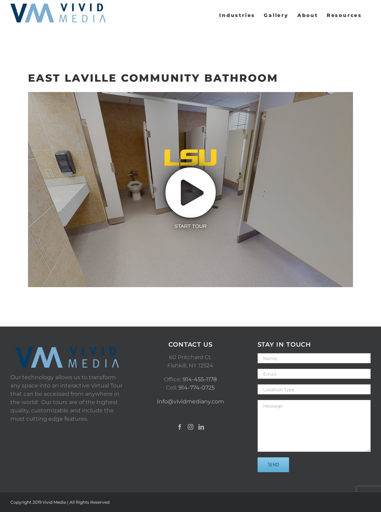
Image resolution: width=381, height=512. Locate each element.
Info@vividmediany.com (190, 401)
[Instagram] (190, 427)
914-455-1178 (200, 379)
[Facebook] (180, 427)
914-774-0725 (196, 387)
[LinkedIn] (201, 427)
